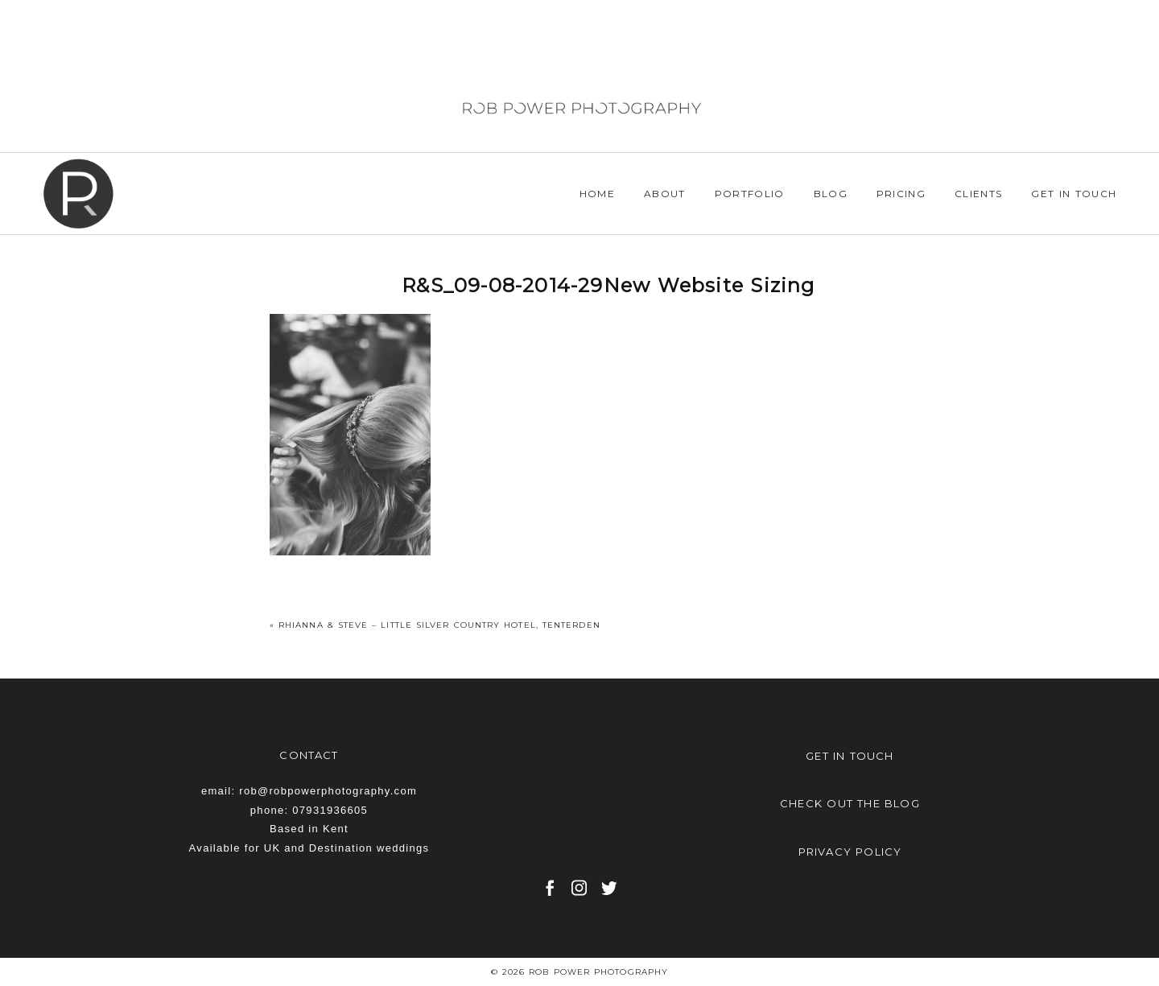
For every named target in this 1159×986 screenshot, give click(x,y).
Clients (978, 194)
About (665, 194)
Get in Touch (1073, 194)
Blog (831, 194)
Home (597, 194)
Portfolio (750, 194)
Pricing (901, 194)
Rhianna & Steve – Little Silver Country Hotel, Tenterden (439, 625)
